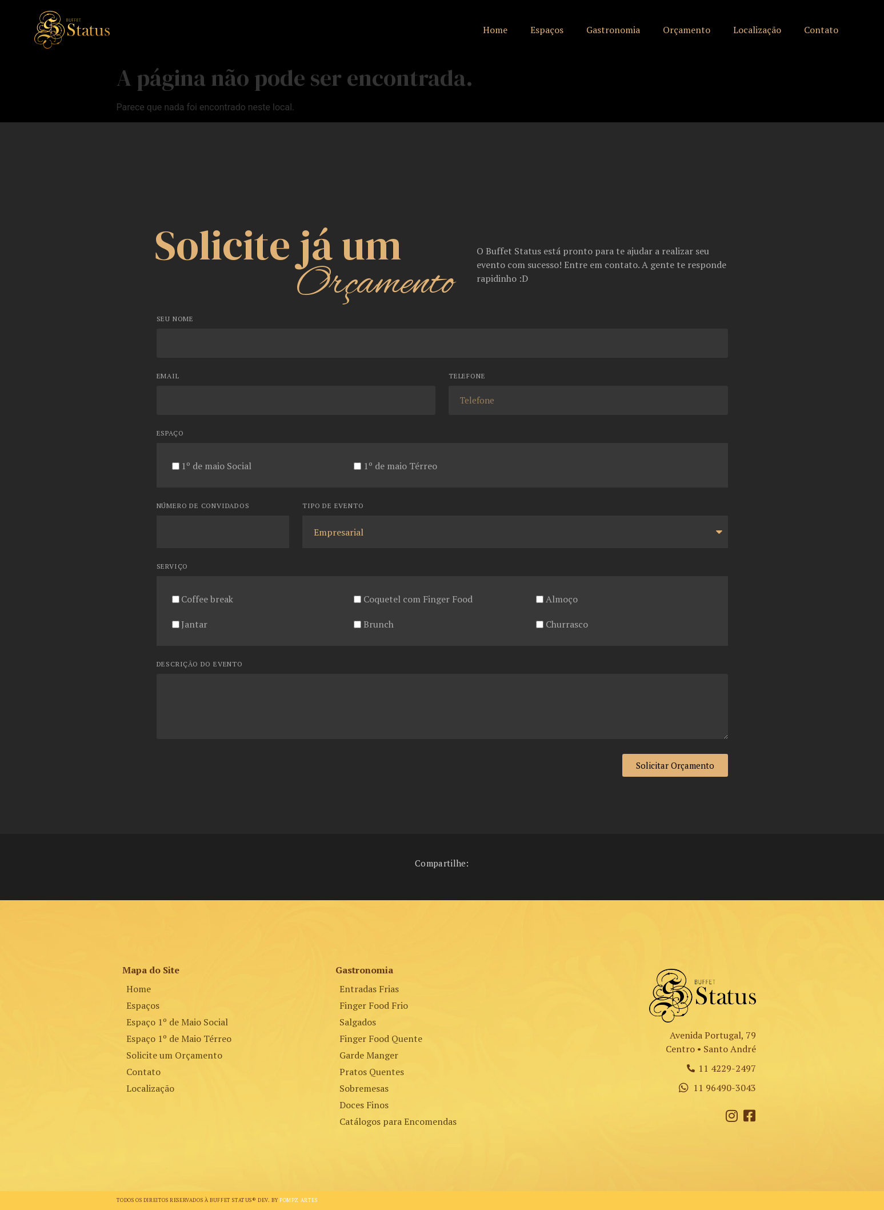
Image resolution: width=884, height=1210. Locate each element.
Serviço (173, 566)
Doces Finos (364, 1105)
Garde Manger (368, 1055)
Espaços (546, 29)
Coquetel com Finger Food (418, 599)
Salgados (357, 1022)
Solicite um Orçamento (174, 1055)
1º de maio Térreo (400, 466)
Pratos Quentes (371, 1071)
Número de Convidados (203, 506)
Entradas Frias (369, 989)
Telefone (467, 376)
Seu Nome (175, 319)
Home (495, 29)
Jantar (194, 624)
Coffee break (207, 599)
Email (168, 376)
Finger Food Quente (380, 1038)
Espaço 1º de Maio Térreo (178, 1038)
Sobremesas (364, 1088)
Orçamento (686, 29)
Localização (757, 29)
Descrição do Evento (200, 664)
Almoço (562, 599)
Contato (821, 29)
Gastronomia (613, 29)
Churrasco (567, 624)
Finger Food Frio (373, 1005)
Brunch (378, 624)
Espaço (170, 433)
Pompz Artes (298, 1200)
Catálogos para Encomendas (398, 1121)
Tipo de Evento (332, 506)
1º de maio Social (216, 466)
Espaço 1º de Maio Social (177, 1022)
